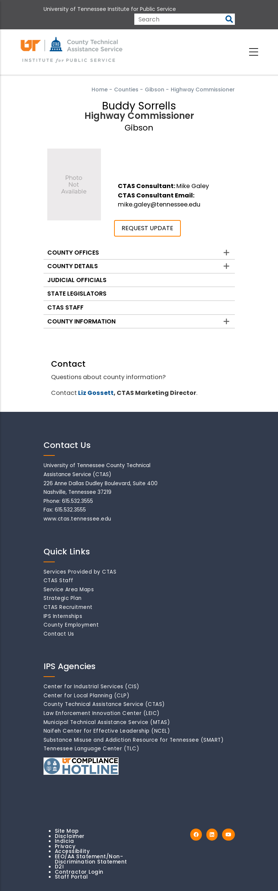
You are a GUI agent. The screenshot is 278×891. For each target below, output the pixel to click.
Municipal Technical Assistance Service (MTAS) (107, 722)
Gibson (154, 89)
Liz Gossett (96, 393)
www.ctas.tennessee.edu (77, 518)
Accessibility (72, 851)
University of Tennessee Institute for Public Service (110, 9)
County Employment (71, 624)
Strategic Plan (63, 598)
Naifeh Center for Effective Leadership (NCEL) (107, 731)
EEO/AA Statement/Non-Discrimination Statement (91, 859)
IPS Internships (63, 616)
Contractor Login (79, 872)
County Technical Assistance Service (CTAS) (104, 704)
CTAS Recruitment (68, 607)
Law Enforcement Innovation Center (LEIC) (102, 713)
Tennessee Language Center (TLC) (92, 748)
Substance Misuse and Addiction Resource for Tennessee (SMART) (134, 740)
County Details (72, 266)
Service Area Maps (69, 589)
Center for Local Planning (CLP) (87, 695)
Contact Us (59, 634)
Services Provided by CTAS (80, 571)
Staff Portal (71, 876)
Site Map (67, 831)
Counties (126, 89)
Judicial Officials (77, 280)
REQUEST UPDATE (147, 228)
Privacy (65, 846)
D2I (59, 866)
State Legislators (77, 293)
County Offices (73, 252)
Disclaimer (70, 836)
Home (100, 89)
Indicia (64, 841)
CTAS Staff (65, 307)
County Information (81, 321)
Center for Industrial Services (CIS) (92, 686)
